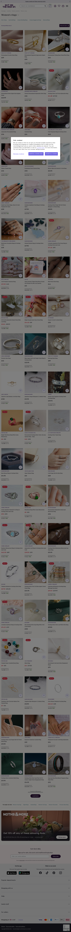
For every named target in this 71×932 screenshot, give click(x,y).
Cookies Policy (41, 147)
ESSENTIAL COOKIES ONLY (36, 153)
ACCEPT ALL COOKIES (51, 153)
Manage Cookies (18, 154)
